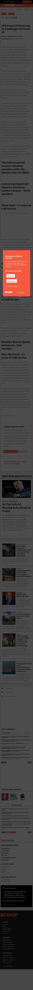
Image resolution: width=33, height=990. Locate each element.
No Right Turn (5, 892)
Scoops (11, 9)
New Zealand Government (13, 780)
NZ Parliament (5, 901)
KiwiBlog (3, 890)
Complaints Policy (8, 971)
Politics (26, 9)
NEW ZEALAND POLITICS (17, 498)
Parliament (19, 9)
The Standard (5, 895)
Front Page (4, 9)
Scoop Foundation (9, 966)
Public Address (5, 888)
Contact (5, 946)
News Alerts (11, 854)
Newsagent (6, 953)
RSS (4, 784)
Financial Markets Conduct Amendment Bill (12, 765)
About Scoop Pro (8, 979)
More (29, 784)
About (5, 948)
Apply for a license (9, 982)
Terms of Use (7, 984)
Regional (11, 14)
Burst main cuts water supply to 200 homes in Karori (15, 837)
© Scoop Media (8, 988)
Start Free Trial (27, 2)
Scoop (4, 14)
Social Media (7, 962)
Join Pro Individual (11, 473)
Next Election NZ (8, 968)
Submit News (7, 951)
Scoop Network (8, 964)
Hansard (15, 759)
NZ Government (6, 903)
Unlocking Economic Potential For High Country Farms (15, 779)
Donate (5, 955)
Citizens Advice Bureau (17, 39)
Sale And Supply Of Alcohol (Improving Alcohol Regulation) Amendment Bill (13, 769)
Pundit (3, 893)
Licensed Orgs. (7, 977)
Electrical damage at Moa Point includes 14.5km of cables (16, 843)
